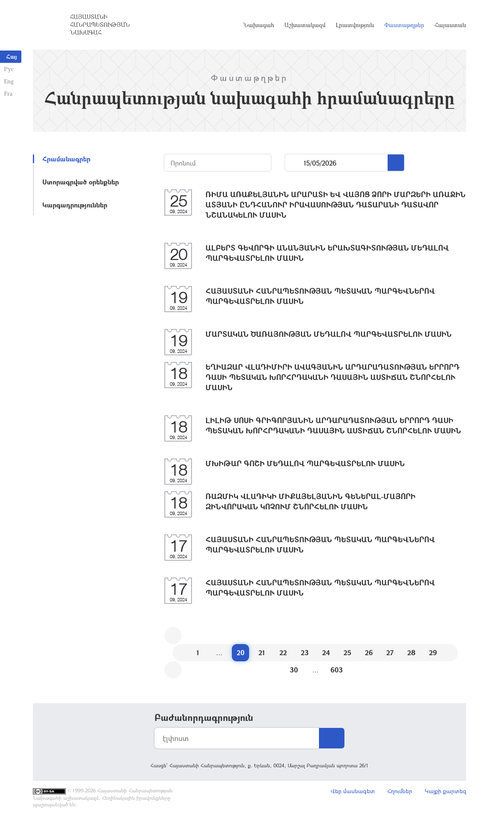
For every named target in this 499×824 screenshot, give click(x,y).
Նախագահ (258, 25)
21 (262, 652)
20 (241, 652)
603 (336, 669)
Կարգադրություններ (74, 204)
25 (347, 652)
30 (294, 669)
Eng (9, 81)
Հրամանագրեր (66, 158)
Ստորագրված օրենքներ (80, 181)
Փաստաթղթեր (404, 25)
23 (305, 652)
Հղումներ (399, 791)
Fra (8, 93)
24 (326, 652)
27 (390, 652)
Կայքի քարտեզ (445, 791)
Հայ (11, 56)
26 (369, 652)
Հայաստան (450, 25)
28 (411, 652)
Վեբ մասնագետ (352, 791)
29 (433, 652)
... (294, 163)
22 (283, 652)
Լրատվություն (355, 25)
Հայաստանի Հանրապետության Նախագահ (100, 24)
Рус (9, 69)
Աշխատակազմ (305, 25)
